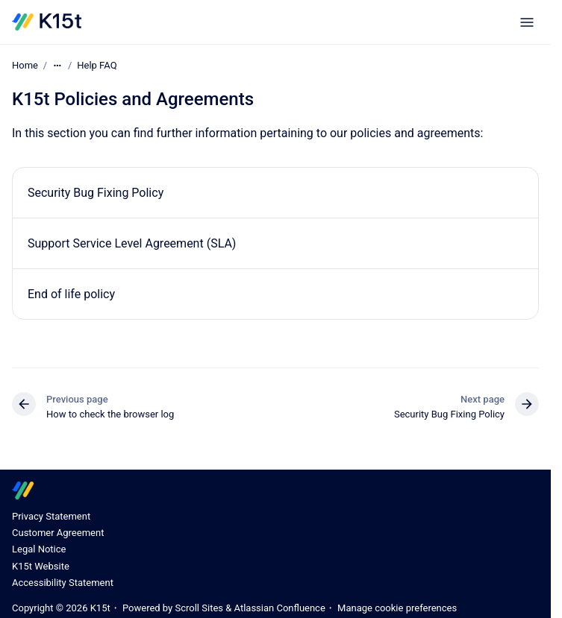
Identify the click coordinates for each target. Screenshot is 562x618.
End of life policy (71, 294)
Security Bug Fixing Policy (95, 193)
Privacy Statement (51, 516)
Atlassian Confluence (279, 608)
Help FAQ (96, 65)
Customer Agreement (58, 532)
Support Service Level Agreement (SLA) (132, 243)
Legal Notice (39, 549)
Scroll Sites (199, 608)
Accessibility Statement (62, 582)
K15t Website (40, 566)
